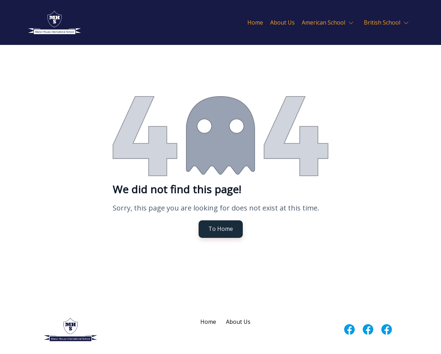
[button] (329, 22)
